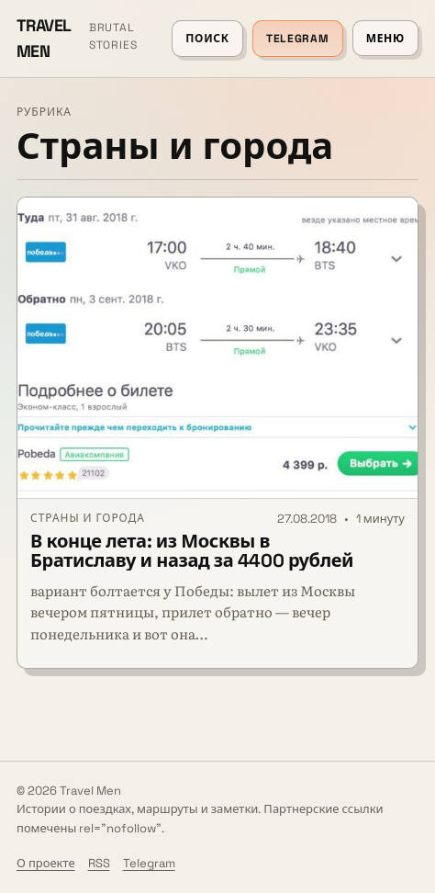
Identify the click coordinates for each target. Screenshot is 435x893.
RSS (99, 863)
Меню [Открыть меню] (385, 38)
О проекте (46, 863)
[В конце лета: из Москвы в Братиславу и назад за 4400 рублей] (217, 348)
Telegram (297, 38)
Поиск (207, 38)
